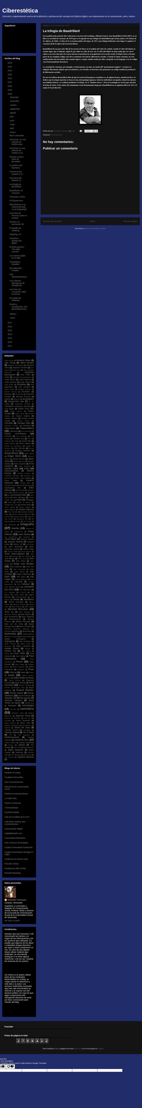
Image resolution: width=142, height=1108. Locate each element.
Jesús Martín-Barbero (15, 554)
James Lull (17, 544)
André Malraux (25, 380)
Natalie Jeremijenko (15, 639)
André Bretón (10, 380)
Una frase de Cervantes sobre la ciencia (18, 291)
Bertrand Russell (23, 397)
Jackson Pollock (27, 539)
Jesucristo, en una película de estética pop (18, 141)
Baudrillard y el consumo (16, 191)
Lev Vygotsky (10, 592)
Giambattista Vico (13, 488)
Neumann (8, 646)
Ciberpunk (14, 431)
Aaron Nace (9, 360)
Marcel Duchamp (16, 602)
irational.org (18, 531)
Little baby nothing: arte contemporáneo (15, 823)
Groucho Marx (20, 495)
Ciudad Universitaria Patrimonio (19, 847)
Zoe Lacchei (9, 757)
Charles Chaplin (23, 416)
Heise (10, 502)
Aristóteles (21, 384)
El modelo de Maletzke (15, 299)
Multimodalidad (28, 634)
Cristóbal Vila (18, 439)
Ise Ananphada (11, 537)
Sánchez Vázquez (13, 700)
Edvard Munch (19, 459)
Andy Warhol (25, 382)
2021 (10, 82)
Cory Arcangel (21, 436)
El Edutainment (16, 200)
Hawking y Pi (15, 234)
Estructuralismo (56, 135)
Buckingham (28, 399)
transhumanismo (12, 737)
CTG (29, 438)
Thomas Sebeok (12, 732)
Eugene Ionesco (23, 473)
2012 (10, 342)
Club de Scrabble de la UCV (17, 817)
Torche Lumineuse (13, 803)
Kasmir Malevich (21, 579)
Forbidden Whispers (12, 476)
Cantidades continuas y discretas (18, 406)
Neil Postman (25, 641)
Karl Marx (21, 577)
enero (13, 318)
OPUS (7, 653)
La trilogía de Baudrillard (15, 185)
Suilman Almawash (11, 725)
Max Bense (26, 614)
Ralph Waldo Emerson (24, 678)
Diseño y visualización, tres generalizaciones (18, 306)
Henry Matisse (10, 509)
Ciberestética (20, 10)
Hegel (19, 500)
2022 (10, 78)
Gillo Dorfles (19, 490)
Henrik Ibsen (26, 505)
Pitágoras (20, 669)
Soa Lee (27, 718)
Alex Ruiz (16, 370)
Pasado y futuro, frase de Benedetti (17, 159)
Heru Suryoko (13, 512)
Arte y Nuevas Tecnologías (16, 843)
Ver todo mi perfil (12, 920)
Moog (17, 631)
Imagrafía (27, 524)
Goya (9, 495)
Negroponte (10, 641)
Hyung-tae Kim (22, 519)
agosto (13, 113)
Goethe (31, 493)
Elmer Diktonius (19, 461)
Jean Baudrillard (16, 547)
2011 (10, 346)
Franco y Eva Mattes (22, 478)
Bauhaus (8, 394)
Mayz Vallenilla (28, 617)
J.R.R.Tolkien (10, 539)
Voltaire (21, 745)
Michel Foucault (23, 621)
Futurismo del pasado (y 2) (16, 172)
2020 (10, 86)
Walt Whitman (29, 747)
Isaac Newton (24, 534)
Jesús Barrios (26, 551)
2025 (10, 67)
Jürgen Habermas (23, 574)
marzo (13, 132)
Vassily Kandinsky (26, 743)
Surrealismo (26, 725)
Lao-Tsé (18, 582)
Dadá (16, 441)
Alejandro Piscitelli (19, 368)
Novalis (27, 648)
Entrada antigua (130, 221)
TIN (10, 735)
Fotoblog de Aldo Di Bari (15, 868)
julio (12, 116)
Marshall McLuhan (18, 609)
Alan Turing (10, 363)
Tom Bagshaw (24, 735)
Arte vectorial (24, 387)
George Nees (25, 483)
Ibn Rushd (27, 521)
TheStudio (27, 730)
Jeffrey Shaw (28, 549)
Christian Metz (23, 423)
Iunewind (26, 537)
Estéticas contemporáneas (16, 794)
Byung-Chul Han (16, 401)
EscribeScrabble (12, 812)
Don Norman (19, 448)
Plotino (31, 672)
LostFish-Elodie (20, 597)
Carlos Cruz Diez (26, 408)
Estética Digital (11, 468)
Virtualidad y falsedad (15, 263)
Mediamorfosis (15, 619)
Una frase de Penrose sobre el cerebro (18, 215)
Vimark (10, 745)
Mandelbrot (29, 599)
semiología (28, 705)
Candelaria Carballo (22, 404)
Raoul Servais (14, 680)
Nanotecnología (25, 636)
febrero (13, 314)
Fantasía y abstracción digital (16, 240)
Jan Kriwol (30, 544)
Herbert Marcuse (26, 509)
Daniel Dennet (10, 443)
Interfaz (15, 528)
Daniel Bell (26, 441)
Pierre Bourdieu (19, 667)
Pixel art (13, 672)
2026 (10, 63)
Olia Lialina (26, 651)
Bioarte (7, 399)
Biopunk (16, 399)
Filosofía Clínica (12, 864)
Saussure (12, 705)
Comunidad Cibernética (15, 838)
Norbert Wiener (12, 648)
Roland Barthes (25, 690)
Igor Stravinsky (10, 524)
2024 (10, 70)
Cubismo (8, 441)
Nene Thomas (10, 644)
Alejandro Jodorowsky (15, 365)
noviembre (15, 101)
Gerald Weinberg (25, 485)
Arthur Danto (9, 389)
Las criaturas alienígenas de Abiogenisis (17, 283)
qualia (11, 675)
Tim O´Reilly (28, 732)
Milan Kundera (25, 626)
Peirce (19, 661)
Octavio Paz (10, 651)
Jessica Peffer (13, 551)
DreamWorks (11, 453)
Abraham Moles (23, 360)
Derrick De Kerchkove (13, 446)
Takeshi (7, 728)
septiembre (15, 109)
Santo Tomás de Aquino (19, 701)
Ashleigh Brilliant (24, 389)
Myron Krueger (12, 636)
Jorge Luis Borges (23, 563)
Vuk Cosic (17, 747)
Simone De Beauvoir (12, 718)
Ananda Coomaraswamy (22, 377)
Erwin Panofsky (25, 466)
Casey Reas (20, 413)
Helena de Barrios (23, 502)
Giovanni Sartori (18, 493)
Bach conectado (17, 135)
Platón (23, 673)
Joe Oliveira (26, 556)
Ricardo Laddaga (25, 685)
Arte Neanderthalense (18, 275)
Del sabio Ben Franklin (16, 269)
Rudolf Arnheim (24, 696)
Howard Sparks (18, 517)
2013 (10, 338)
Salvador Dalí (10, 698)
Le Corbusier (24, 584)
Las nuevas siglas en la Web (17, 257)
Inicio (92, 221)
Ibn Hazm (16, 521)
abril (12, 128)
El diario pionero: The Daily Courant (17, 249)
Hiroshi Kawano (18, 514)
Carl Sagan (9, 409)
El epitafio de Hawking (15, 229)
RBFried (78, 1048)
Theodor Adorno (11, 730)
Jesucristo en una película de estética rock (17, 150)
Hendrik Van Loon (11, 505)
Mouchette (27, 631)
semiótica (27, 708)
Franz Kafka (11, 481)
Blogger (100, 1048)
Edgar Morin (14, 456)
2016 (10, 326)
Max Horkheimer (11, 617)
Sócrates (8, 720)
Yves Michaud (16, 755)
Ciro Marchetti (26, 431)
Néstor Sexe (25, 644)
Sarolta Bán (29, 703)
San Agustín (25, 698)
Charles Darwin (11, 418)
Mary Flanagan (24, 612)
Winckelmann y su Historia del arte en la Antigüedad (18, 206)
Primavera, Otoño (17, 197)
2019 (10, 90)
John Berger (9, 559)
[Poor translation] (10, 1066)
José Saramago (19, 569)
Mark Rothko (16, 607)
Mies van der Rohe (14, 624)
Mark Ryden (29, 607)
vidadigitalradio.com (13, 833)
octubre (13, 105)
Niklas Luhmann (23, 646)
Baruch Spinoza (11, 392)
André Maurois (10, 382)
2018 (10, 94)
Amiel (7, 377)
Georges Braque (10, 485)
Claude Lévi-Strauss (15, 434)
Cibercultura (10, 428)
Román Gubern (16, 693)
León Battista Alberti (12, 587)
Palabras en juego (13, 772)
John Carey (22, 558)
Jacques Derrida (15, 542)
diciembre (14, 97)
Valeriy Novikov (10, 742)
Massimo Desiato (11, 614)
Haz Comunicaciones (14, 782)
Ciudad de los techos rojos (16, 859)
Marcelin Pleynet (19, 604)
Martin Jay (9, 612)
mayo (12, 124)
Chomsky (9, 423)
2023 (10, 74)
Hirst (29, 514)
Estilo (26, 468)
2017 (10, 322)
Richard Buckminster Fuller (15, 687)
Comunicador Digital (13, 829)
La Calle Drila (10, 798)
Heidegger (30, 500)
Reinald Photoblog (13, 873)
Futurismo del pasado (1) (16, 179)
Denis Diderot (25, 443)
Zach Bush (27, 755)
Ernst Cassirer (20, 464)
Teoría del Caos (22, 727)
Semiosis (13, 709)
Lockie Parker (19, 595)
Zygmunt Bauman (26, 757)
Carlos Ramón (16, 411)
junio (12, 120)
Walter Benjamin (15, 750)
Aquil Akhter (9, 384)
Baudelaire (26, 392)
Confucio (8, 436)
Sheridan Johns (18, 713)
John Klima (20, 561)
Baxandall (19, 394)
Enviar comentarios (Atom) (95, 228)
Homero (7, 517)
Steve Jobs (25, 723)
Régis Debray (20, 683)
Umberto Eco (21, 739)
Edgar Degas (29, 453)
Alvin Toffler (25, 375)
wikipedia (19, 752)
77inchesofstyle (11, 808)
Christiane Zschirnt (12, 426)
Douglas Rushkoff (22, 451)
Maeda (16, 599)
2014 (10, 334)
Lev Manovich (25, 590)
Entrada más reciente (52, 221)
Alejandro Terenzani (16, 900)
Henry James (10, 507)
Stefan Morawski (23, 721)
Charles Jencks (23, 421)
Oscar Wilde (19, 653)
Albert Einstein (27, 363)
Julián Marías (19, 572)
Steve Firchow (10, 723)
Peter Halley (19, 664)
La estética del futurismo (16, 166)
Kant (7, 576)
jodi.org (15, 556)
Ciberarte (26, 426)
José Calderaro (16, 567)
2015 (10, 330)
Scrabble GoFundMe (14, 777)
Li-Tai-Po (23, 592)
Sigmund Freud (23, 716)
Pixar (31, 669)
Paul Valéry (20, 656)
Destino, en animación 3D (17, 223)
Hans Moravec (19, 497)
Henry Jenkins (24, 507)
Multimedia (10, 633)
